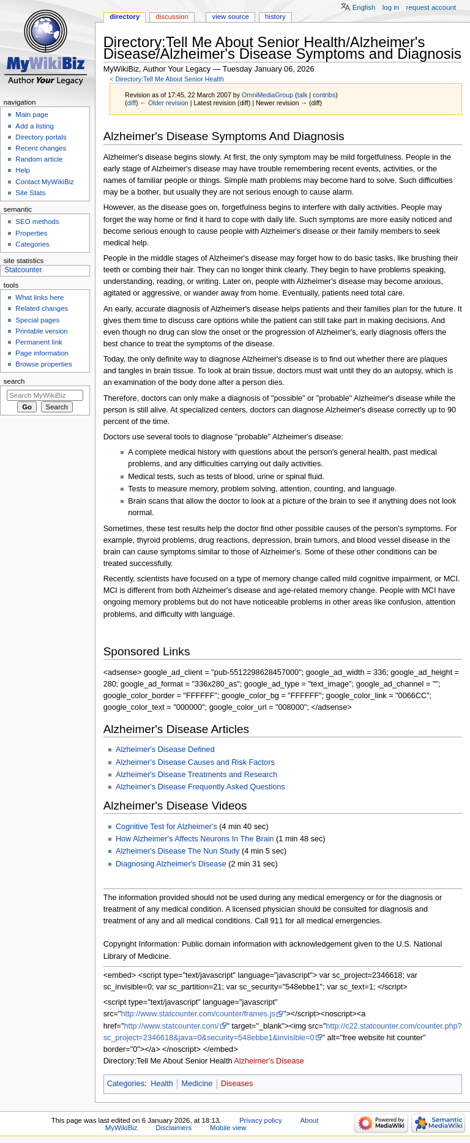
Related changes (41, 308)
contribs (324, 95)
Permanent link (38, 342)
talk (302, 95)
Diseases (237, 1083)
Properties (31, 233)
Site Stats (30, 192)
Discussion (171, 16)
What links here (39, 297)
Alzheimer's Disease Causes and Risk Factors (195, 762)
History (275, 16)
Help (22, 170)
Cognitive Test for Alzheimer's (166, 826)
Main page (31, 114)
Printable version (41, 331)
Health (162, 1083)
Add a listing (34, 126)
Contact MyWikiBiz (44, 181)
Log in (390, 7)
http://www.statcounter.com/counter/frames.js (198, 1014)
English (364, 7)
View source (230, 16)
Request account (431, 7)
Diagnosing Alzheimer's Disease (171, 864)
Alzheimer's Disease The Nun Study (177, 851)
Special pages (37, 320)
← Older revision (164, 102)
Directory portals (40, 137)
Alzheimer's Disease (269, 1061)
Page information (42, 353)
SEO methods (37, 221)
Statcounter (23, 270)
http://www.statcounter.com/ (171, 1026)
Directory (125, 16)
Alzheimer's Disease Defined (165, 749)
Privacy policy (260, 1120)
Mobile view (228, 1127)
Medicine (197, 1083)
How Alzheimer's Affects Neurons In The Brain (195, 839)
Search (14, 381)
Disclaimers (173, 1127)
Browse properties (43, 364)
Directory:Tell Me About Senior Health (169, 79)
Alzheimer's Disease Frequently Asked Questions (200, 787)
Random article (38, 159)
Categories (125, 1083)
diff (131, 102)
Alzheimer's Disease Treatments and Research (196, 774)
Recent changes (40, 148)
